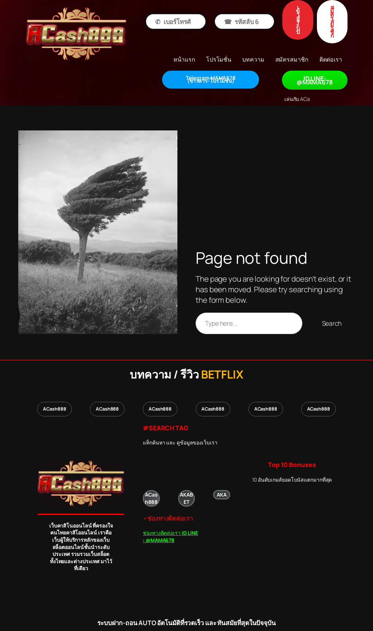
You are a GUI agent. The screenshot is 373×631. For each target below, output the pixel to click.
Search (332, 323)
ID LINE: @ (315, 80)
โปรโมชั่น (211, 79)
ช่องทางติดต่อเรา (170, 536)
